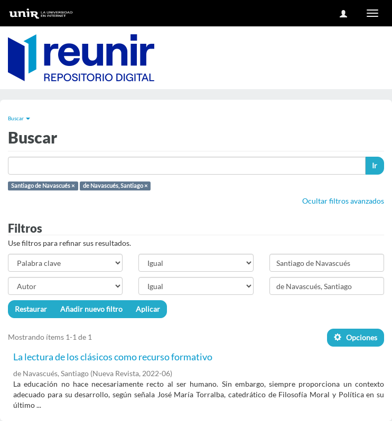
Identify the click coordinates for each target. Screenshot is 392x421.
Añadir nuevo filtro (91, 308)
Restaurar (31, 308)
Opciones (355, 337)
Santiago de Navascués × (42, 186)
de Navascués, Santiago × (115, 186)
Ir (374, 165)
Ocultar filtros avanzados (343, 200)
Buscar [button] (19, 118)
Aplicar (148, 308)
